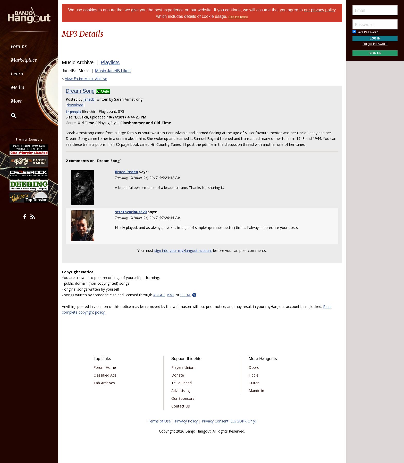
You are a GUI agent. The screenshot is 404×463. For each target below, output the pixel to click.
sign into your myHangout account (183, 250)
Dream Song (80, 91)
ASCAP (159, 294)
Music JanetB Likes (113, 71)
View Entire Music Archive (86, 78)
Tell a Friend (181, 382)
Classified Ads (105, 375)
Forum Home (105, 367)
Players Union (182, 367)
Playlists (110, 62)
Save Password (365, 32)
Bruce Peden (126, 171)
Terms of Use (159, 421)
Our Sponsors (182, 398)
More (16, 101)
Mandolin (256, 390)
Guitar (254, 382)
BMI (170, 294)
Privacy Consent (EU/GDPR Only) (229, 421)
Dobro (254, 367)
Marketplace (24, 60)
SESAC (185, 294)
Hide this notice (238, 16)
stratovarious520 (131, 211)
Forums (19, 46)
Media (17, 87)
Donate (177, 375)
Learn (17, 74)
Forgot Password (375, 44)
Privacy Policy (186, 421)
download (75, 104)
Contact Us (180, 406)
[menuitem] (29, 46)
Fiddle (253, 375)
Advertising (180, 390)
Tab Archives (104, 382)
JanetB (89, 99)
